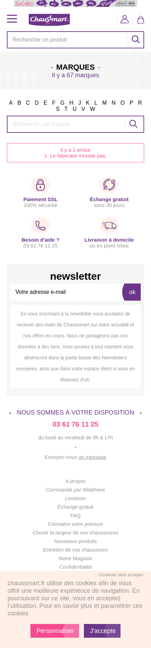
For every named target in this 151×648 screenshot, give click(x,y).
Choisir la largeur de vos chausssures (75, 532)
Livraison (75, 498)
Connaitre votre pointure (75, 524)
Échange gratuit (75, 507)
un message (92, 457)
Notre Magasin (75, 558)
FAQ (75, 515)
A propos (75, 481)
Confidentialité (75, 567)
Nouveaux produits (75, 541)
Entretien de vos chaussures (75, 550)
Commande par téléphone (75, 490)
